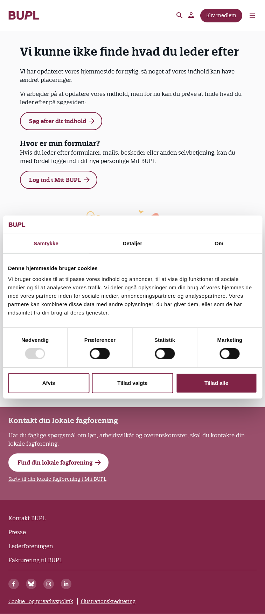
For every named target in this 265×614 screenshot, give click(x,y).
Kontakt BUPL (27, 518)
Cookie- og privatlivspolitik (40, 601)
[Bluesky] (31, 584)
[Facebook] (13, 584)
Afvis (48, 383)
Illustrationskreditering (108, 601)
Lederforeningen (30, 546)
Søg (179, 15)
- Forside (24, 15)
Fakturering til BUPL (35, 560)
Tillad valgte (132, 383)
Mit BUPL (191, 15)
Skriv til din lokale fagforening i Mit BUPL (57, 479)
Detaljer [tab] (132, 243)
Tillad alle (216, 383)
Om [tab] (219, 243)
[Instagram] (48, 584)
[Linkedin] (66, 584)
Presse (17, 532)
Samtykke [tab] (46, 243)
